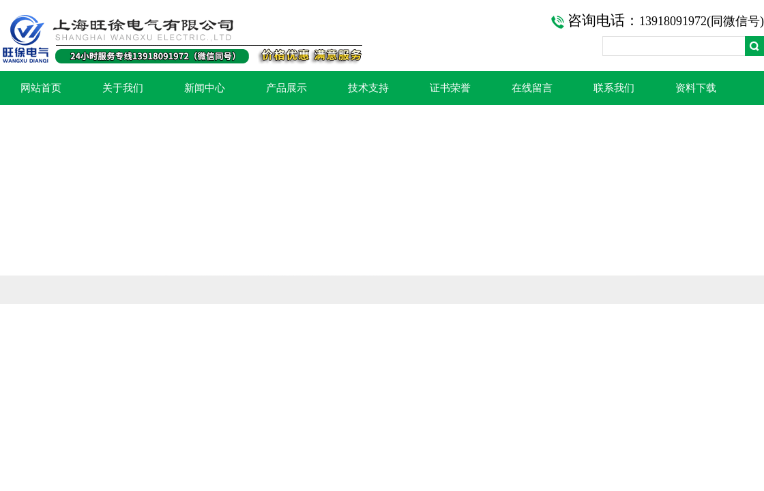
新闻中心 (204, 88)
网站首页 (40, 88)
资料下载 (695, 88)
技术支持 (368, 88)
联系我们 (613, 88)
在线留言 (532, 88)
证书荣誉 (450, 88)
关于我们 (122, 88)
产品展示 (286, 88)
